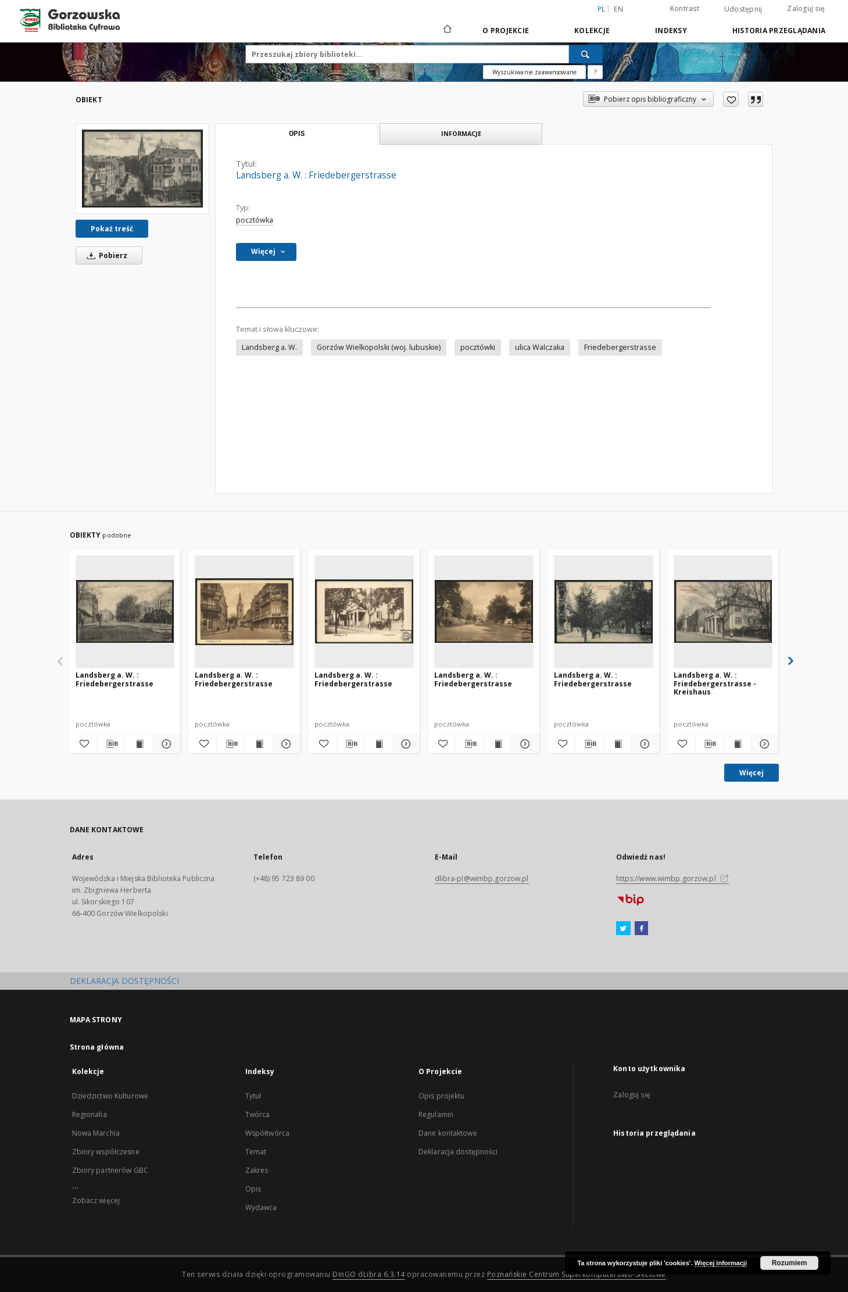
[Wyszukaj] (586, 54)
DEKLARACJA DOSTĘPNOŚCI (124, 980)
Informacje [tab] (461, 133)
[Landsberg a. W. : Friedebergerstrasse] (142, 168)
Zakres (257, 1170)
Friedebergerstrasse (620, 347)
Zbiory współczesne (105, 1152)
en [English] (618, 9)
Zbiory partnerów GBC (110, 1170)
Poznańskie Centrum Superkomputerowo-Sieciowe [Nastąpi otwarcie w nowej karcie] (576, 1274)
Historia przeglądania (778, 30)
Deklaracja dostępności (458, 1152)
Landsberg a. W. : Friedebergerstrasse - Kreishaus (715, 683)
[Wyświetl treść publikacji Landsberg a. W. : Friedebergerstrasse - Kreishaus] (737, 743)
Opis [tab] (297, 134)
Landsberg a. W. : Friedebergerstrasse (114, 679)
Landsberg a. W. (269, 347)
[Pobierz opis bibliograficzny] (110, 743)
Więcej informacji (721, 1262)
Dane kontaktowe (447, 1133)
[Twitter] (623, 929)
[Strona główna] (447, 30)
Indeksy (671, 30)
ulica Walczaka (539, 347)
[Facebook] (641, 929)
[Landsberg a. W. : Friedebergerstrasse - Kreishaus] (723, 611)
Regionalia (89, 1114)
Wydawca (261, 1207)
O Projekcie (505, 30)
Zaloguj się (806, 8)
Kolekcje (592, 30)
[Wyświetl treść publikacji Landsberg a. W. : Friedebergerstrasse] (138, 743)
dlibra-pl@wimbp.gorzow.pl (482, 878)
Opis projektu (441, 1096)
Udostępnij (743, 9)
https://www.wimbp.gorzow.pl (672, 878)
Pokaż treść (112, 229)
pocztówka (254, 220)
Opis (253, 1189)
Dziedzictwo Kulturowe (110, 1096)
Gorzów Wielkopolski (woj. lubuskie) (379, 347)
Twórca (257, 1114)
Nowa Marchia (96, 1133)
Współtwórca (267, 1133)
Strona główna (97, 1047)
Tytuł (253, 1096)
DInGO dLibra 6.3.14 (368, 1274)
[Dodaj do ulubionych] (731, 99)
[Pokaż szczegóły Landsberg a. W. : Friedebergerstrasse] (164, 743)
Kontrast (684, 8)
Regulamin (435, 1114)
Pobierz (105, 255)
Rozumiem (789, 1263)
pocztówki (477, 347)
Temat (256, 1152)
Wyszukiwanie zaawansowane (534, 72)
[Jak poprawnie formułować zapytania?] (595, 72)
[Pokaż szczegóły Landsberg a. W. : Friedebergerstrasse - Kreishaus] (763, 743)
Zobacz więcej (96, 1200)
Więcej (751, 773)
